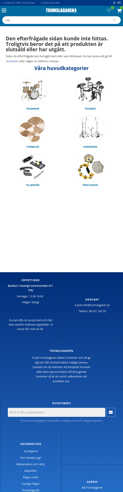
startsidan (12, 61)
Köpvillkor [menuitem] (30, 470)
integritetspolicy (92, 420)
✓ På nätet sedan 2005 (50, 3)
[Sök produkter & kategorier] (61, 20)
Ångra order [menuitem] (31, 477)
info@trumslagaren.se (96, 305)
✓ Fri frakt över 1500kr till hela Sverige (18, 3)
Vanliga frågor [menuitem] (31, 483)
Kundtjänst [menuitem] (31, 451)
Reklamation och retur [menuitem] (30, 464)
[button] (5, 10)
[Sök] (114, 20)
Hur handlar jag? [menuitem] (30, 457)
